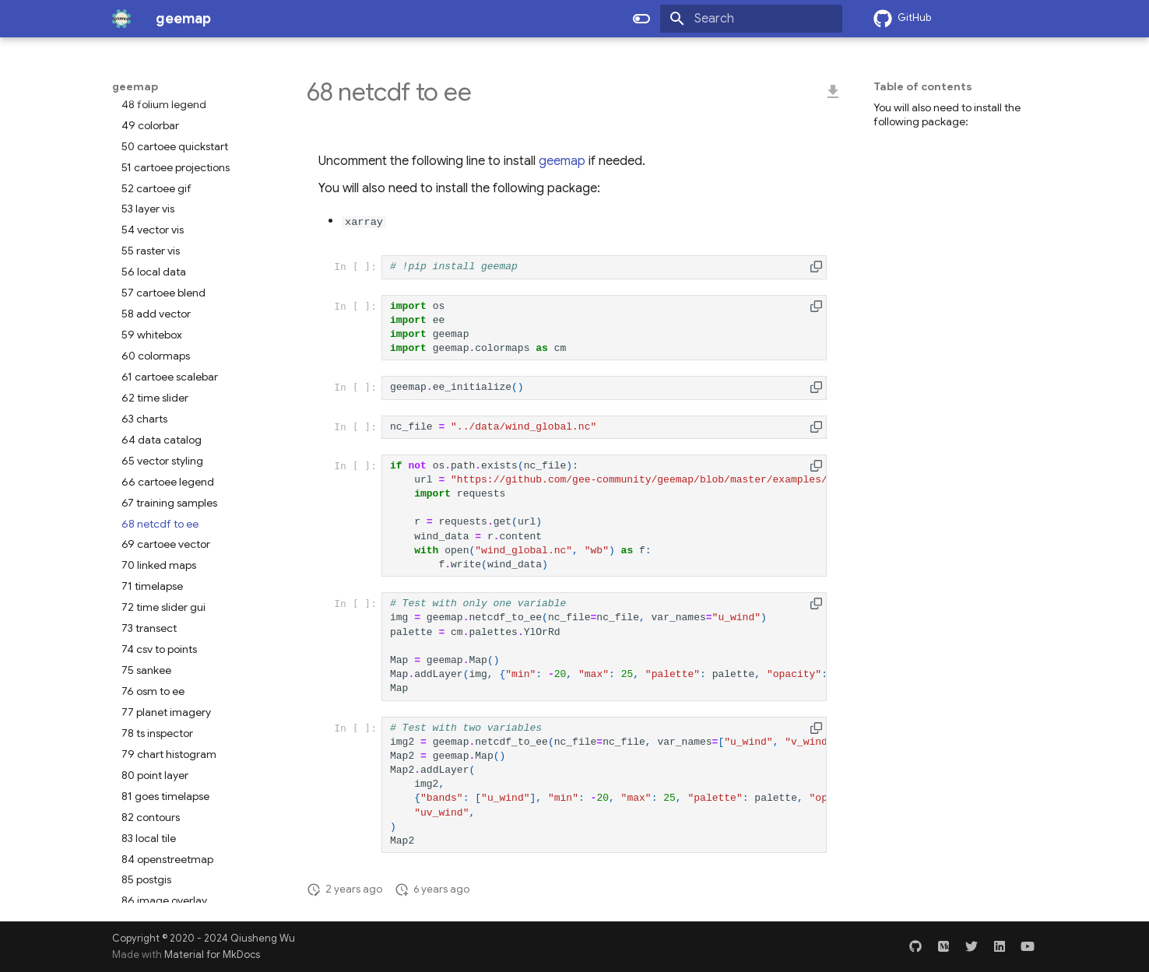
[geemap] (121, 18)
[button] (816, 266)
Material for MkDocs (212, 955)
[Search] (751, 19)
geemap (135, 86)
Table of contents (922, 86)
